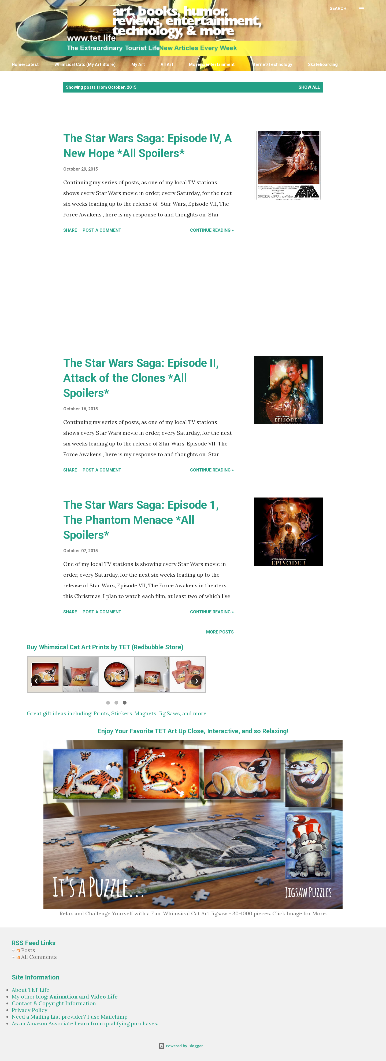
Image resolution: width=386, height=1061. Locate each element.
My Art (138, 64)
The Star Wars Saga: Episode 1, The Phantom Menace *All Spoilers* (141, 519)
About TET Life (30, 989)
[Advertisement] (157, 117)
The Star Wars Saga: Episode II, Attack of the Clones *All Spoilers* (141, 378)
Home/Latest (25, 64)
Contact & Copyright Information (54, 1003)
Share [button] (70, 230)
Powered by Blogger (180, 1045)
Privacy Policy (29, 1010)
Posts (26, 950)
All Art (167, 64)
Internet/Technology (271, 64)
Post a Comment (102, 230)
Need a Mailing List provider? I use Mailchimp (70, 1016)
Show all (309, 87)
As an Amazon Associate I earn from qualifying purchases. (85, 1023)
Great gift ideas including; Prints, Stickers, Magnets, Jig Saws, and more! (117, 713)
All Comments (37, 956)
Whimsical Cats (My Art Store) (85, 64)
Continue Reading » (212, 230)
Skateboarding (323, 64)
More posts (220, 632)
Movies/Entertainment (212, 64)
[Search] (338, 8)
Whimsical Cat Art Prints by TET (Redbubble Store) (111, 647)
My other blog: (65, 996)
